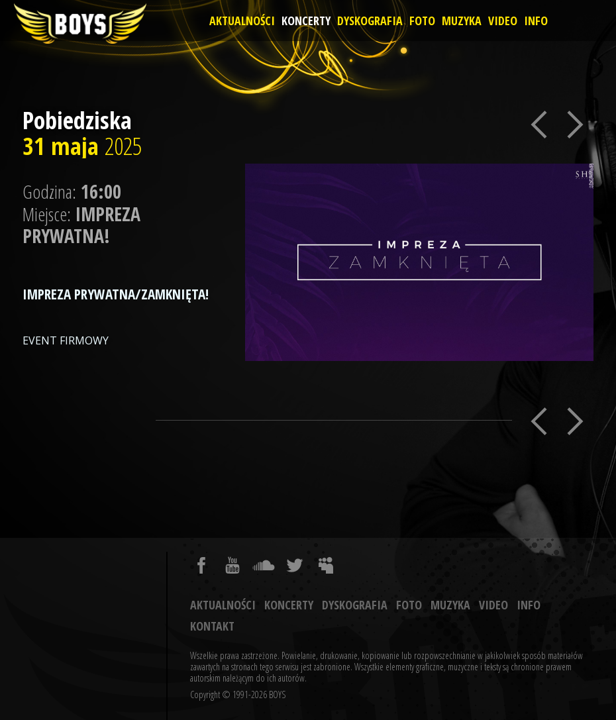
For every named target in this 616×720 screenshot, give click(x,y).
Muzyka (462, 20)
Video (502, 20)
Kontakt (212, 626)
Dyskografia (370, 20)
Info (536, 20)
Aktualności (242, 20)
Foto (422, 20)
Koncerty (306, 20)
